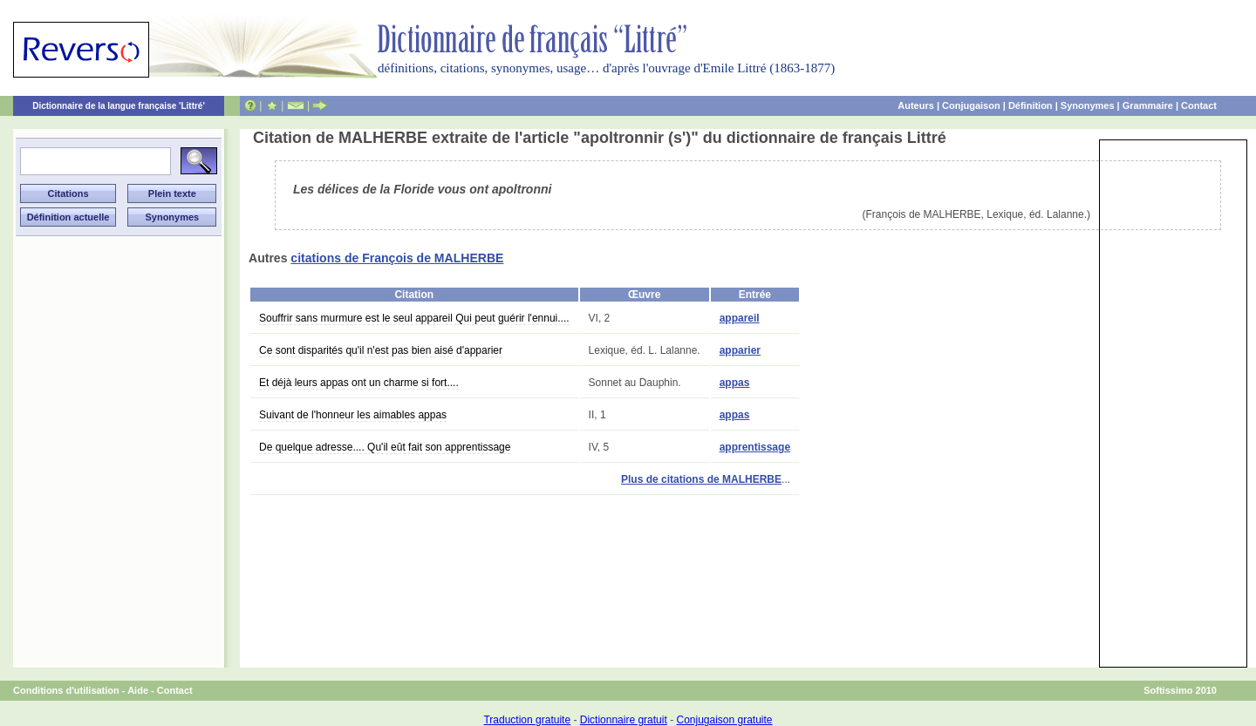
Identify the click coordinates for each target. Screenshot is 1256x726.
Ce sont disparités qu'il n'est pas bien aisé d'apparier (380, 350)
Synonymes (1088, 105)
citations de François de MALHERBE (396, 258)
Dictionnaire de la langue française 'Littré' (118, 106)
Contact (1199, 105)
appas (735, 383)
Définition (1030, 105)
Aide (137, 690)
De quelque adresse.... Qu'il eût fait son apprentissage (384, 447)
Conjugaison (971, 105)
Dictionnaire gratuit (623, 720)
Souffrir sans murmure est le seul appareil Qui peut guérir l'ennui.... (414, 318)
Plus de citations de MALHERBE (701, 479)
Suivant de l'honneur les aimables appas (353, 415)
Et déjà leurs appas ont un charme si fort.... (359, 383)
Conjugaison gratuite (724, 720)
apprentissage (755, 447)
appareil (740, 318)
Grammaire (1148, 105)
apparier (740, 350)
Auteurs (916, 105)
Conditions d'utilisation (66, 690)
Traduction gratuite (526, 720)
